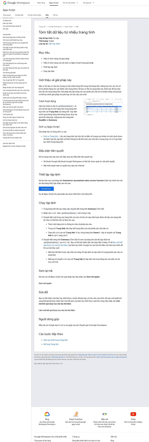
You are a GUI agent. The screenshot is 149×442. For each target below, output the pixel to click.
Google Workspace (55, 26)
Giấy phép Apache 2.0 (58, 357)
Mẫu (77, 26)
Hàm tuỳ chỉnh (54, 44)
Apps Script (9, 10)
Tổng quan (7, 15)
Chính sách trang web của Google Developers (111, 357)
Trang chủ (42, 26)
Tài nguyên (87, 3)
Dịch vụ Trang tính (50, 136)
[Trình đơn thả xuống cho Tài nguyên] (94, 3)
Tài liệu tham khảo (34, 15)
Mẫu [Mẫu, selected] (47, 15)
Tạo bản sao (46, 189)
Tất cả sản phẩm (69, 3)
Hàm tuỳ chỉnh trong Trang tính (55, 340)
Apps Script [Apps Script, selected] (53, 3)
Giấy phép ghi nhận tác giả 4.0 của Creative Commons (96, 355)
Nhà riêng (41, 3)
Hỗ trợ (55, 15)
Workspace (18, 2)
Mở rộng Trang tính (50, 344)
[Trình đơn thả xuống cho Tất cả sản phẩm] (78, 3)
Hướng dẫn (19, 15)
